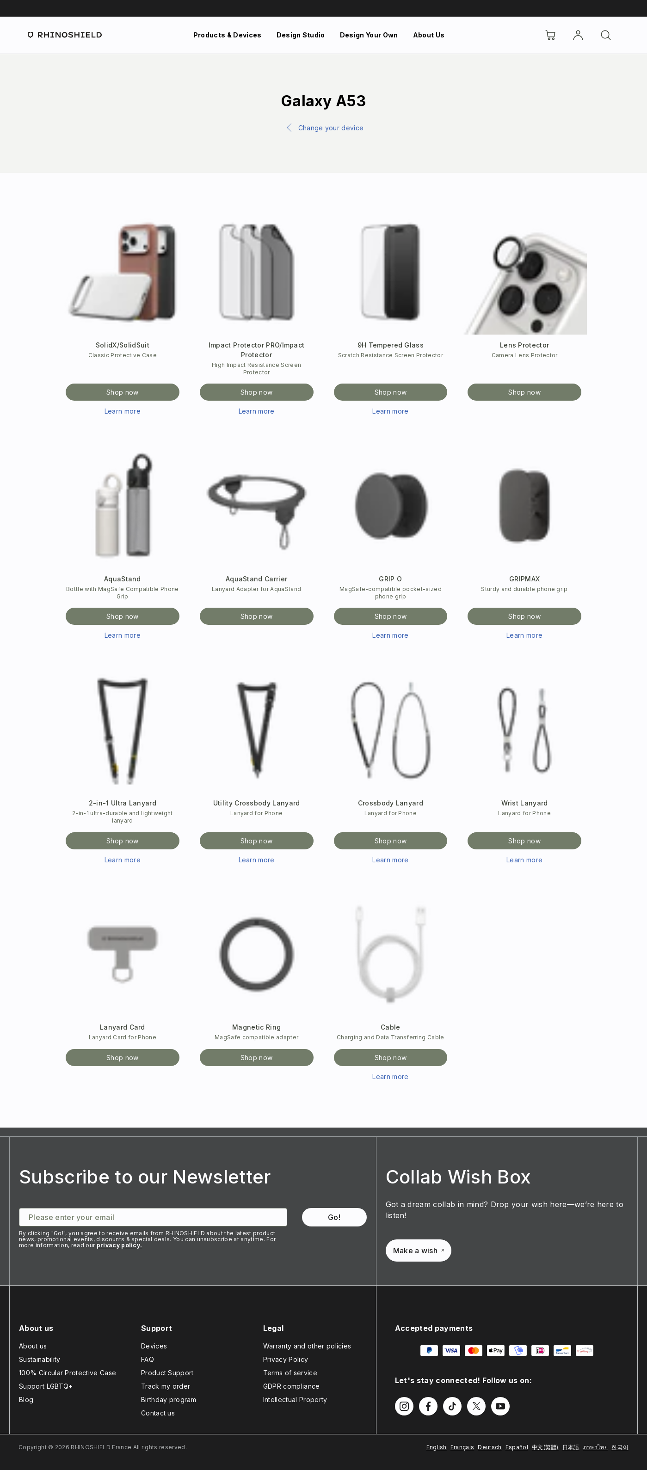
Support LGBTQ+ (46, 1386)
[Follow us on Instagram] (404, 1406)
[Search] (606, 35)
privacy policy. (119, 1245)
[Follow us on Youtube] (500, 1406)
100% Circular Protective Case (67, 1373)
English (436, 1447)
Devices (154, 1346)
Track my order (165, 1386)
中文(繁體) (545, 1447)
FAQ (147, 1359)
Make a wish (418, 1250)
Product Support (167, 1373)
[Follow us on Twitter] (476, 1406)
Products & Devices (227, 35)
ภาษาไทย (595, 1447)
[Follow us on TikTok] (452, 1406)
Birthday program (168, 1399)
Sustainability (39, 1359)
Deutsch (489, 1447)
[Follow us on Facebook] (428, 1406)
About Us (429, 35)
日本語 (570, 1447)
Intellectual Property (295, 1399)
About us (33, 1346)
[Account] (578, 35)
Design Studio (301, 35)
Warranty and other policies (307, 1346)
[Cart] (550, 35)
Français (462, 1447)
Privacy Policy (285, 1359)
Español (516, 1447)
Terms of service (290, 1373)
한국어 (620, 1447)
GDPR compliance (291, 1386)
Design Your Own (369, 35)
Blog (26, 1399)
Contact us (158, 1413)
